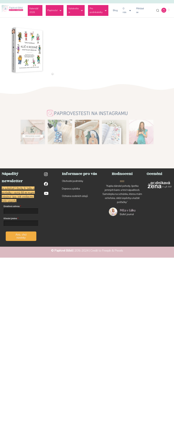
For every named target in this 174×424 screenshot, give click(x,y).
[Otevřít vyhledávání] (157, 10)
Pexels (119, 251)
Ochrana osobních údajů (75, 196)
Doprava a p (68, 188)
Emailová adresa (12, 206)
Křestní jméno (10, 218)
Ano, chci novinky (21, 236)
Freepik (106, 251)
